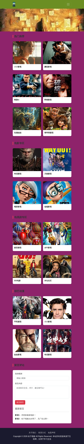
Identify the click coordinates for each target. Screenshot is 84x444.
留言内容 (18, 383)
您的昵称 (18, 374)
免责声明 (51, 433)
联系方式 (42, 433)
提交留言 (20, 402)
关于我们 (32, 433)
